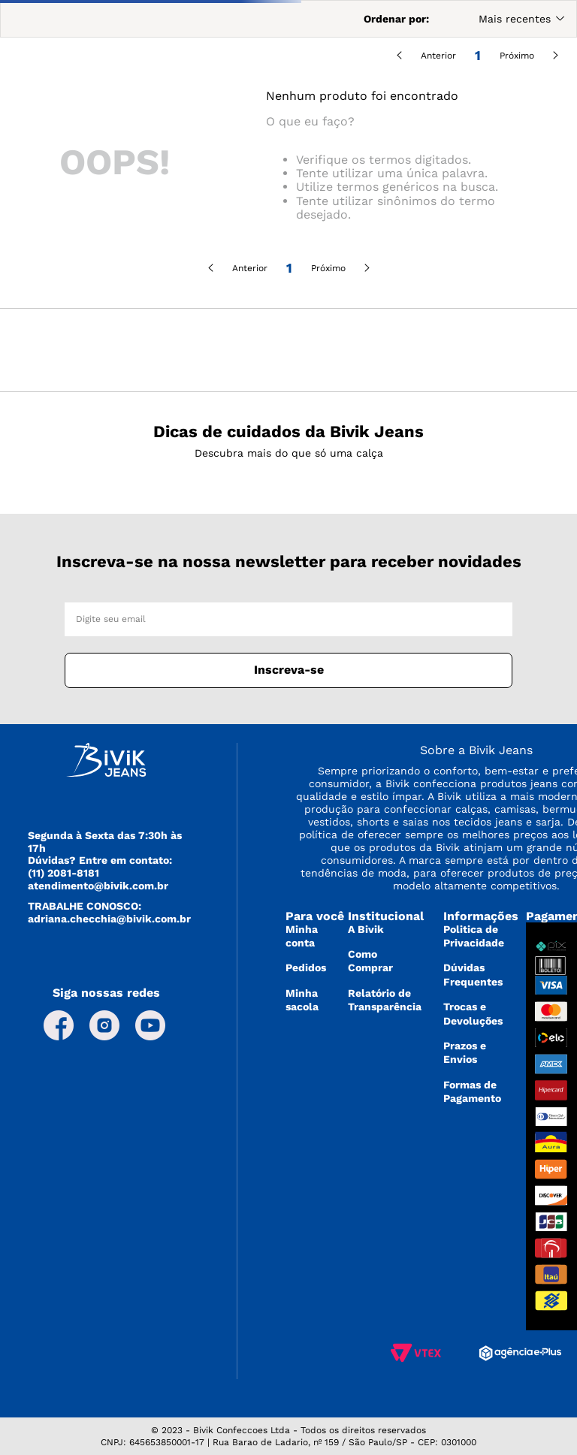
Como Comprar (370, 961)
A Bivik (366, 929)
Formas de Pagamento (472, 1091)
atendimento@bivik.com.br (98, 886)
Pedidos (305, 967)
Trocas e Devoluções (473, 1013)
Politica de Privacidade (473, 936)
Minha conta (301, 936)
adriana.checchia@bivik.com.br (109, 919)
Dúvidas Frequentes (473, 974)
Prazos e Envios (464, 1052)
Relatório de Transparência (384, 1000)
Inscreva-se (289, 670)
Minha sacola (302, 1000)
